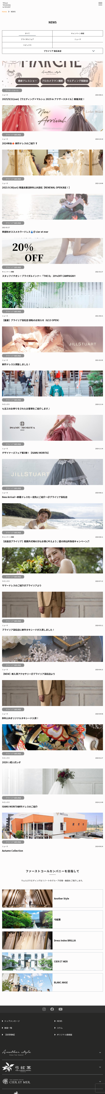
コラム (60, 1027)
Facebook (52, 1009)
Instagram (44, 1009)
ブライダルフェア (27, 39)
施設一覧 (8, 1027)
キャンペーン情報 (77, 33)
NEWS (59, 1021)
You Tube (60, 1009)
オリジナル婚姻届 (64, 1034)
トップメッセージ (12, 1021)
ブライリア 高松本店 (69, 51)
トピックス (27, 45)
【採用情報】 (10, 1034)
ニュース (78, 39)
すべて (27, 33)
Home (4, 11)
